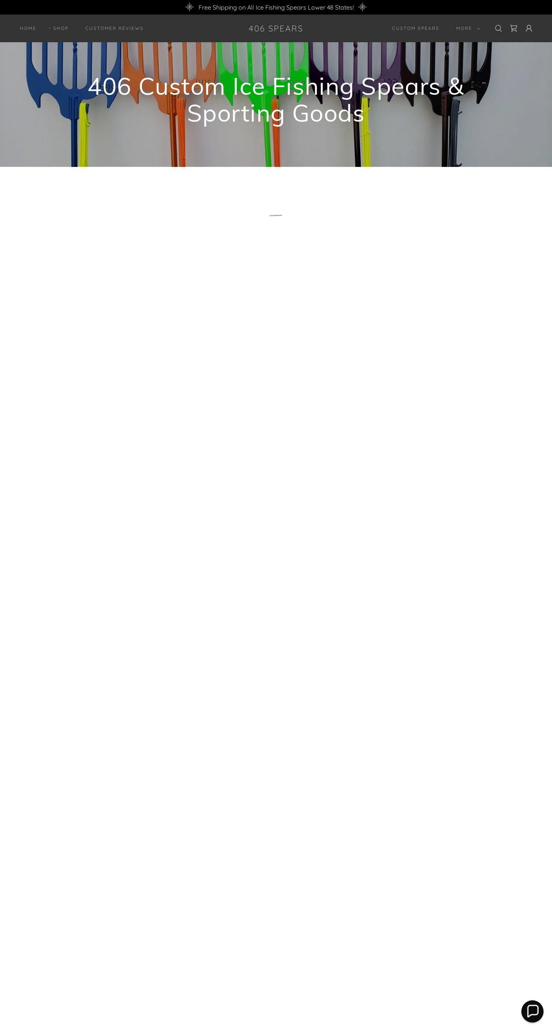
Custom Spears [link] (415, 28)
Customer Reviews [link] (114, 28)
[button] (466, 28)
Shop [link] (61, 28)
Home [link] (28, 28)
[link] (276, 29)
